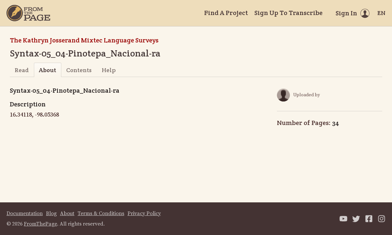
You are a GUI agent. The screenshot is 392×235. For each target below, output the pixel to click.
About (47, 70)
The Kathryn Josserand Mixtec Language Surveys (84, 40)
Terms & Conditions (101, 213)
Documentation (25, 213)
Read (22, 70)
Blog (51, 213)
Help (109, 70)
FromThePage (40, 224)
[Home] (28, 13)
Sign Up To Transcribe (288, 12)
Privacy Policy (144, 213)
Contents (79, 70)
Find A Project (226, 12)
